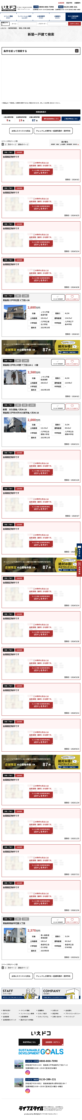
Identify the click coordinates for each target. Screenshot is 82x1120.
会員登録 (61, 3)
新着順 (53, 144)
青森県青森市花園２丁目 (14, 923)
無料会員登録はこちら (51, 119)
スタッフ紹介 (42, 1013)
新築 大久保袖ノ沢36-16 (15, 409)
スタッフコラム (43, 1017)
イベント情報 (8, 17)
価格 (57, 144)
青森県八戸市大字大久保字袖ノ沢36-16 (21, 412)
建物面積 (69, 144)
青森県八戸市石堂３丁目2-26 (16, 300)
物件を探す (6, 1010)
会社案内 (68, 1010)
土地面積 (62, 144)
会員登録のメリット (9, 1020)
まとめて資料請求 (58, 299)
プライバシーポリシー (72, 1013)
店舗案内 (77, 3)
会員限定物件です (11, 156)
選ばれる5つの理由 (26, 1020)
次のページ (12, 144)
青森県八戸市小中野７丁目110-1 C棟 (20, 364)
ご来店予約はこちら (71, 119)
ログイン (6, 1013)
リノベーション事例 (24, 17)
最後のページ (23, 144)
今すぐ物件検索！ (74, 17)
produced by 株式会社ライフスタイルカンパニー (41, 1109)
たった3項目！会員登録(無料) (41, 171)
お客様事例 (41, 17)
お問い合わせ (56, 1017)
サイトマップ (69, 1017)
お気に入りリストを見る (21, 131)
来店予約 (69, 3)
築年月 (75, 144)
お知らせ (55, 1010)
